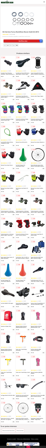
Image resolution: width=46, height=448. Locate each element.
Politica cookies (34, 439)
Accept (28, 447)
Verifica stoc (30, 41)
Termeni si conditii (11, 439)
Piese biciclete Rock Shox (8, 430)
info (13, 76)
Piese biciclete (20, 430)
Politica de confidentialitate (23, 439)
